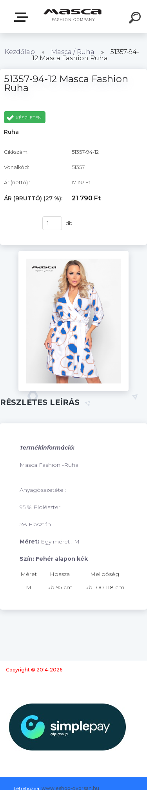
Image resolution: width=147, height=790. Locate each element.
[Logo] (72, 17)
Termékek (23, 17)
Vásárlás (19, 223)
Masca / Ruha (73, 52)
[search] (136, 19)
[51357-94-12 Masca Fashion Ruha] (73, 253)
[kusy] (52, 223)
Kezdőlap (20, 52)
